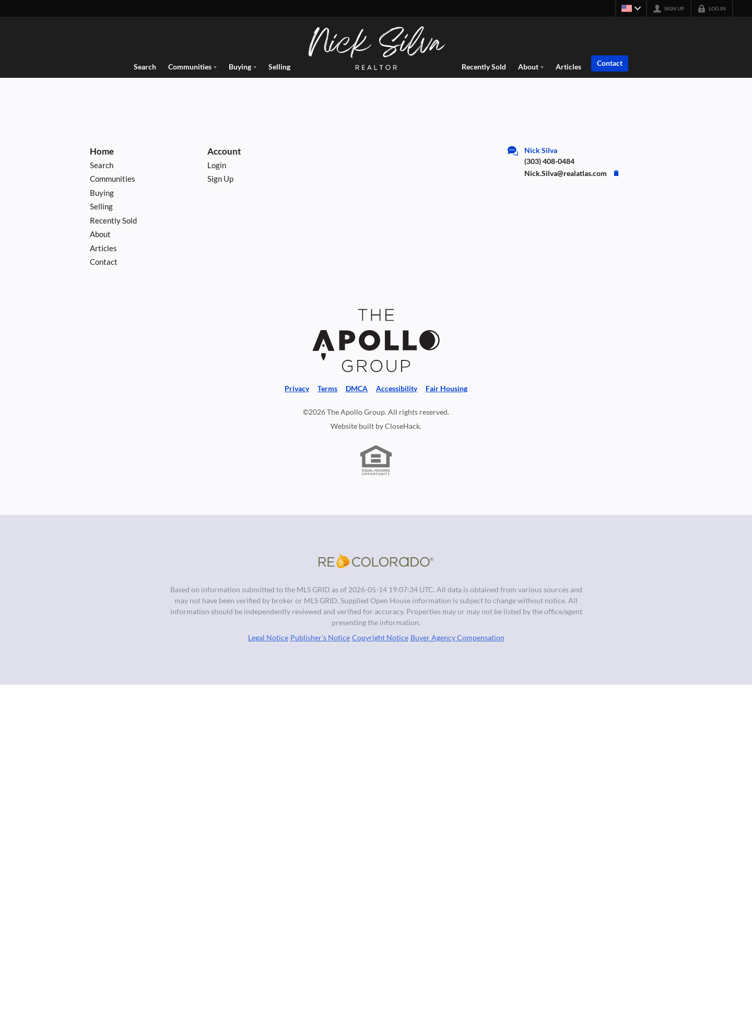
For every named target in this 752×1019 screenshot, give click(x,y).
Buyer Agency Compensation (457, 637)
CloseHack (402, 425)
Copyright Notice (380, 637)
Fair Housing (446, 388)
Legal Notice (268, 637)
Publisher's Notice (320, 637)
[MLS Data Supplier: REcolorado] (376, 561)
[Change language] (631, 8)
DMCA (357, 388)
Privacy (297, 388)
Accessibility (396, 388)
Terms (327, 388)
